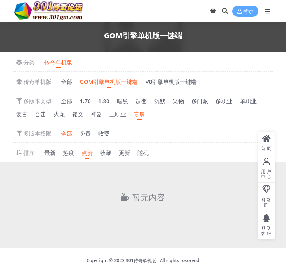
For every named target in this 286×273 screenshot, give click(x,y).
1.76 (85, 101)
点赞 (87, 152)
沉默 (159, 101)
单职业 (248, 101)
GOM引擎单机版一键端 (109, 81)
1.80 (103, 101)
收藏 (105, 152)
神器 (96, 114)
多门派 (199, 101)
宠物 (178, 101)
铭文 (77, 114)
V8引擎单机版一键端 (171, 81)
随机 (143, 152)
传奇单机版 (58, 62)
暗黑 (122, 101)
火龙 (59, 114)
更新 (124, 152)
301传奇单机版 (141, 260)
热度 (68, 152)
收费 (103, 133)
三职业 (117, 114)
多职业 (224, 101)
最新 (49, 152)
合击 (40, 114)
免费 (85, 133)
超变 (141, 101)
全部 (66, 81)
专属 (139, 114)
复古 (22, 114)
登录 (245, 11)
